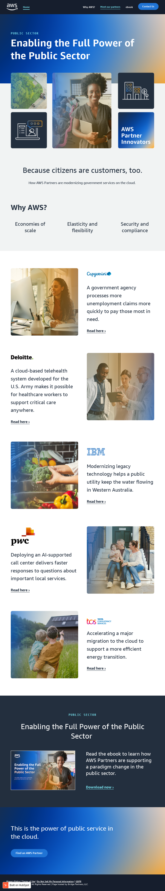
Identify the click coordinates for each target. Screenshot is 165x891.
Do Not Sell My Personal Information (55, 881)
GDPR (78, 881)
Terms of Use (28, 881)
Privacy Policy (13, 881)
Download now (100, 787)
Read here (96, 330)
